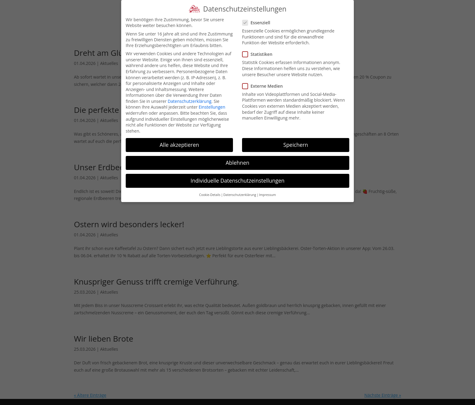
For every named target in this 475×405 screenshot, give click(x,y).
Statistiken (259, 54)
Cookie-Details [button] (209, 195)
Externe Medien (265, 86)
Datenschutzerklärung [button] (239, 195)
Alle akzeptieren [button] (179, 144)
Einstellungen (212, 107)
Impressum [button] (267, 195)
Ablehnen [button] (237, 162)
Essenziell (258, 22)
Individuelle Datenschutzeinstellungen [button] (237, 180)
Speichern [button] (295, 144)
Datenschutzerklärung (189, 101)
